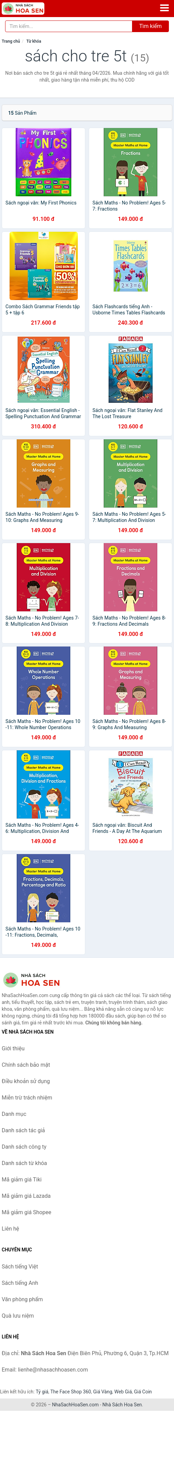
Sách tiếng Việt (20, 1266)
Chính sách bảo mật (26, 1065)
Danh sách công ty (24, 1147)
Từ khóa (33, 41)
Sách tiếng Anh (20, 1283)
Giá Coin (143, 1391)
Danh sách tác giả (23, 1130)
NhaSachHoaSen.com (75, 1404)
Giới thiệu (13, 1048)
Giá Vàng (102, 1391)
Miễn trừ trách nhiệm (27, 1097)
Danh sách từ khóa (24, 1163)
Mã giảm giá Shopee (26, 1212)
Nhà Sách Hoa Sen (122, 1404)
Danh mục (14, 1114)
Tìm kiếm (150, 26)
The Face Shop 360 (70, 1391)
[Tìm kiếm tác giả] (68, 26)
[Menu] (164, 8)
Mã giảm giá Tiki (22, 1179)
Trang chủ (11, 41)
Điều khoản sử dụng (26, 1081)
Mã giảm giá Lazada (26, 1196)
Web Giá (123, 1391)
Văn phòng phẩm (22, 1299)
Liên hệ (10, 1228)
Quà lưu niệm (18, 1315)
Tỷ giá (42, 1391)
